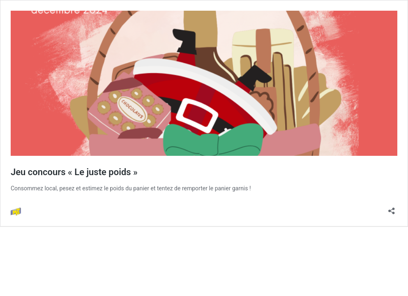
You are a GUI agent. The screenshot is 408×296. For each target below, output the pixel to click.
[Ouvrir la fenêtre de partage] (391, 208)
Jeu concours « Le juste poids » (74, 172)
